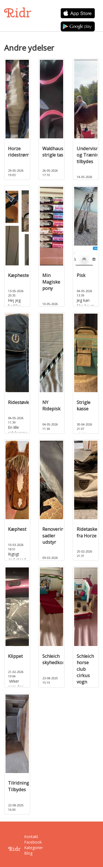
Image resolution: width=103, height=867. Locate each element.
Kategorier (28, 847)
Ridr (17, 12)
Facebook (28, 842)
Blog (28, 853)
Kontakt (28, 836)
